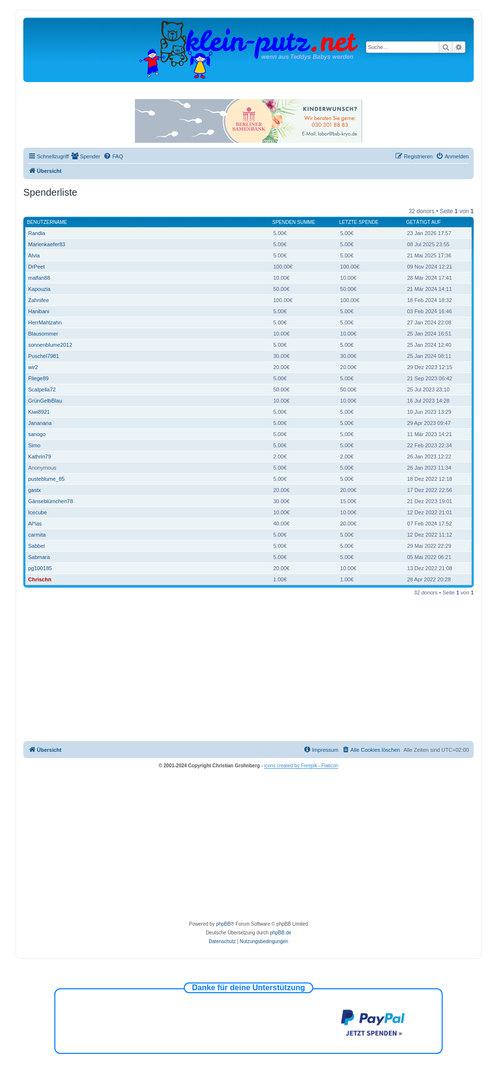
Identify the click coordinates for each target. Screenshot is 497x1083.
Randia (36, 233)
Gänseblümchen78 (50, 501)
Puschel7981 (43, 356)
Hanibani (38, 311)
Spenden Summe (293, 222)
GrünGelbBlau (45, 401)
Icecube (37, 512)
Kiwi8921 (39, 412)
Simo (34, 445)
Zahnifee (38, 300)
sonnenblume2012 (50, 345)
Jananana (39, 423)
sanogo (37, 434)
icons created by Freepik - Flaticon (301, 765)
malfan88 (39, 278)
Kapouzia (39, 289)
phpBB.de (280, 932)
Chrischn (39, 579)
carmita (37, 535)
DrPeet (36, 267)
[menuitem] (85, 156)
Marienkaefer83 (46, 244)
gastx (34, 490)
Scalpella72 (42, 389)
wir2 (33, 367)
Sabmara (39, 557)
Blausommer (43, 334)
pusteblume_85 (46, 479)
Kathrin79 (39, 456)
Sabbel (36, 546)
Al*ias (35, 523)
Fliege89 (38, 378)
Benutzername (47, 222)
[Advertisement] (248, 668)
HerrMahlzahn (45, 322)
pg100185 (40, 568)
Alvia (34, 255)
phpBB (223, 924)
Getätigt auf (423, 222)
